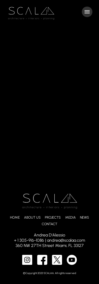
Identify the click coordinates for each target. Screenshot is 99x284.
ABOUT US (32, 217)
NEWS (84, 217)
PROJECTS (53, 217)
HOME (15, 217)
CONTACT (49, 224)
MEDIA (70, 217)
